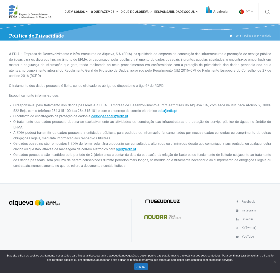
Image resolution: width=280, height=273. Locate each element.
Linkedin (247, 219)
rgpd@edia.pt (126, 149)
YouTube (248, 236)
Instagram (249, 210)
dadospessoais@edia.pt (109, 116)
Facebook (248, 201)
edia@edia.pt (167, 111)
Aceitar (140, 266)
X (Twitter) (249, 227)
